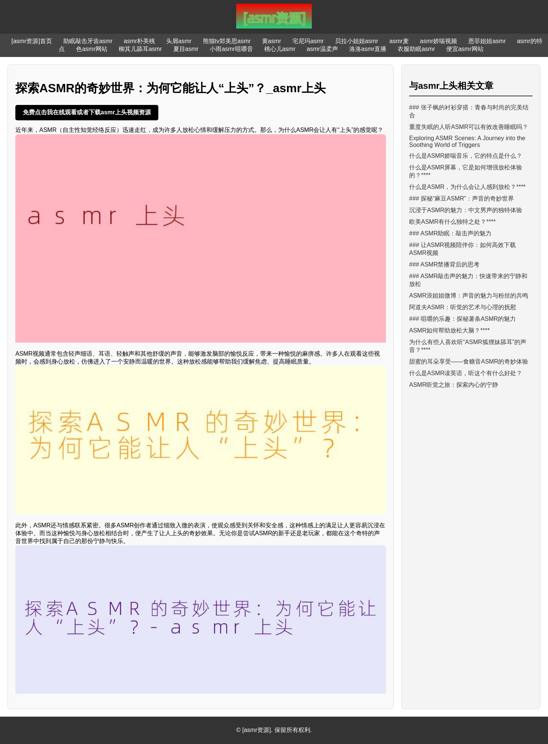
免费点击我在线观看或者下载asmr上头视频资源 (87, 112)
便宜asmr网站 (465, 49)
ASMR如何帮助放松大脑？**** (449, 330)
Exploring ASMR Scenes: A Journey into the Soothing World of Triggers (467, 141)
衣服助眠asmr (416, 49)
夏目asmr (186, 49)
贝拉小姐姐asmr (356, 41)
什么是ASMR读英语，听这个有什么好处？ (465, 373)
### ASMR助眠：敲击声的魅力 (450, 233)
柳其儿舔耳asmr (140, 49)
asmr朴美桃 (139, 41)
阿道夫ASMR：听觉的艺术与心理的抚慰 (462, 307)
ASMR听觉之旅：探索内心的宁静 (453, 385)
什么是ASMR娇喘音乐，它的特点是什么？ (465, 156)
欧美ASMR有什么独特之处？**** (452, 222)
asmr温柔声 (322, 49)
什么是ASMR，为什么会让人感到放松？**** (467, 187)
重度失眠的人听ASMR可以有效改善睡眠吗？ (468, 127)
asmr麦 (399, 41)
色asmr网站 (91, 49)
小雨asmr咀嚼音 (231, 49)
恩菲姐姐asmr (487, 41)
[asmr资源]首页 (31, 41)
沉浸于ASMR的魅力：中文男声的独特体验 (465, 210)
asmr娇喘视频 (438, 41)
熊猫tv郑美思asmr (227, 41)
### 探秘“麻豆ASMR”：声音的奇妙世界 (461, 198)
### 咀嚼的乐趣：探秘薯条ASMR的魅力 (462, 319)
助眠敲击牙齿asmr (88, 41)
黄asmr (271, 41)
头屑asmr (179, 41)
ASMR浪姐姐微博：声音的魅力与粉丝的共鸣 (468, 295)
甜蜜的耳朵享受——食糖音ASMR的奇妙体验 (468, 361)
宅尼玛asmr (308, 41)
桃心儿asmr (280, 49)
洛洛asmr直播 (368, 49)
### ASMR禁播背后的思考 (444, 264)
